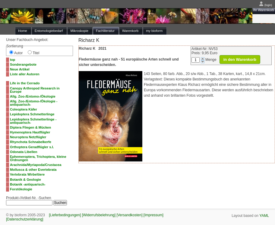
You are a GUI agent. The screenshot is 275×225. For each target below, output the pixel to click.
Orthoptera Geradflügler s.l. (32, 147)
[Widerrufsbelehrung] (98, 215)
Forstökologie (21, 189)
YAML (264, 216)
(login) (265, 5)
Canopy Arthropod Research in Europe (34, 89)
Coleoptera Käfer (23, 109)
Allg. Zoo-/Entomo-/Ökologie (32, 96)
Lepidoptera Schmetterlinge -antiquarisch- (33, 120)
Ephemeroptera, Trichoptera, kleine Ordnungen (38, 158)
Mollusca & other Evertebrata (33, 169)
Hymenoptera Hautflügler (30, 132)
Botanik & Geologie (25, 179)
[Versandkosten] (129, 215)
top (12, 59)
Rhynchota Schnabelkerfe (30, 142)
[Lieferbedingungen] (65, 215)
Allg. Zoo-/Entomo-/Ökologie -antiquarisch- (33, 102)
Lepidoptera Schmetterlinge (32, 114)
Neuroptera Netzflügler (28, 137)
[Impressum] (153, 215)
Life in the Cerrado (25, 83)
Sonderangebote (23, 64)
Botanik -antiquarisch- (28, 184)
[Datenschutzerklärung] (24, 219)
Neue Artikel (20, 69)
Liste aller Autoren (25, 74)
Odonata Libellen (23, 152)
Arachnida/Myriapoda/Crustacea (36, 165)
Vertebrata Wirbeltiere (27, 174)
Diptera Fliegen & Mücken (30, 127)
